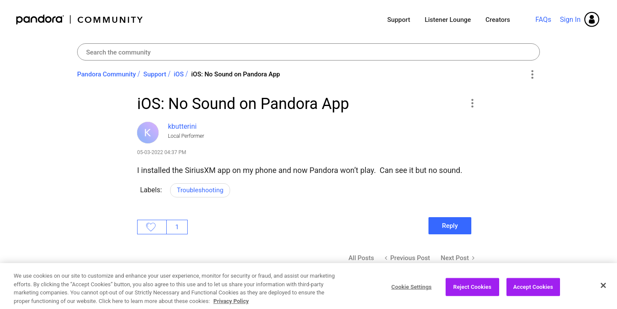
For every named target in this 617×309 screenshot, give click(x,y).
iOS (179, 74)
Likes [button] (152, 227)
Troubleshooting (200, 190)
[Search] (308, 52)
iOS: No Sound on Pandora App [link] (235, 74)
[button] (472, 103)
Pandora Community (80, 19)
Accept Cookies (533, 295)
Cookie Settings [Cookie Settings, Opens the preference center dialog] (411, 295)
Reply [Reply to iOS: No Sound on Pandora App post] (450, 226)
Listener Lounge (448, 20)
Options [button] (532, 75)
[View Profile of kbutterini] (182, 126)
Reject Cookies (472, 295)
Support (398, 20)
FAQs (543, 19)
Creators (497, 20)
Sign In (570, 19)
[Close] (603, 294)
